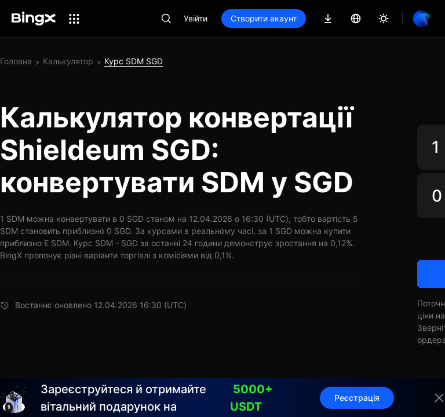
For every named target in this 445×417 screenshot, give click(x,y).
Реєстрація (357, 398)
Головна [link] (16, 61)
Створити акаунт (264, 18)
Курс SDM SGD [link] (133, 61)
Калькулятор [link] (68, 61)
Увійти (195, 18)
